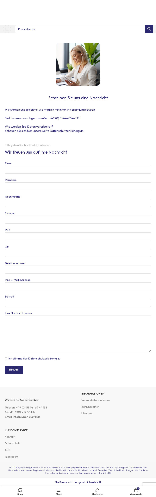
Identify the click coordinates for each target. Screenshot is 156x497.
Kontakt (10, 437)
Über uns (86, 413)
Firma (78, 166)
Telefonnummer (78, 266)
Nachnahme (78, 200)
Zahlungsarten (90, 406)
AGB (7, 450)
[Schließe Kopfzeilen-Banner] (151, 4)
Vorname (78, 183)
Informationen (92, 393)
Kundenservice (16, 430)
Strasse (78, 216)
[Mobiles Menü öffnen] (7, 29)
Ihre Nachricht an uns (78, 323)
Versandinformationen (95, 400)
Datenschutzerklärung (65, 131)
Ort (78, 250)
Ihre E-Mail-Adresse (78, 283)
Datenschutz (12, 443)
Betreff (78, 299)
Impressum (11, 456)
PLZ (78, 233)
